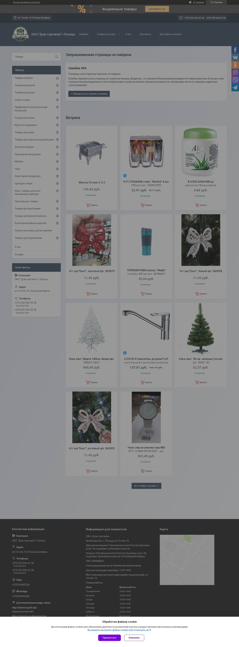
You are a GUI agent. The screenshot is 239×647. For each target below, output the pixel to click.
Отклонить (134, 637)
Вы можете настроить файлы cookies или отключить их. (118, 630)
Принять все (109, 637)
